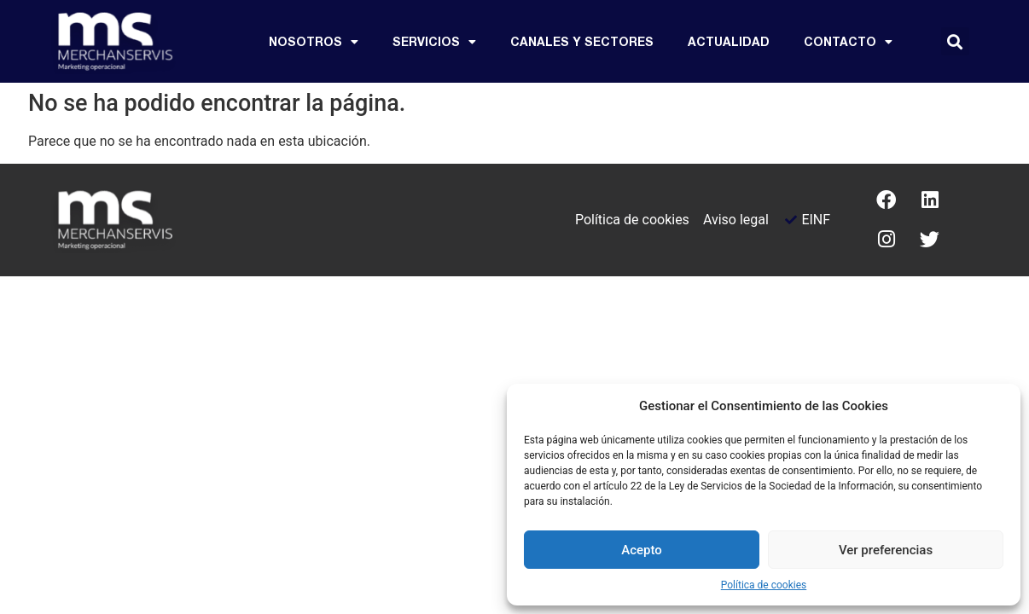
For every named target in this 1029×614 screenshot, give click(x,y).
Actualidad (729, 41)
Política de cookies (764, 585)
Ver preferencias (886, 550)
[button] (955, 41)
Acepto (641, 550)
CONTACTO (848, 41)
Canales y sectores (582, 41)
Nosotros (313, 41)
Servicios (434, 41)
